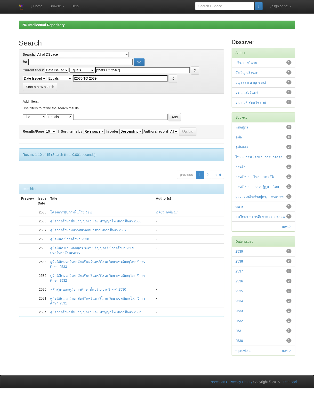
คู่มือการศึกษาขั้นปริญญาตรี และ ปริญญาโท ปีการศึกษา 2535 (95, 221)
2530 (239, 341)
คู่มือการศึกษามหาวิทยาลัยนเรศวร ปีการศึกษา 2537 (88, 230)
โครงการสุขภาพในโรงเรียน (71, 212)
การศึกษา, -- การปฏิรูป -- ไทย (257, 187)
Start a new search (40, 87)
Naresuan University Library (231, 382)
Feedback (290, 382)
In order (112, 131)
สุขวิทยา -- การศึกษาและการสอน (260, 217)
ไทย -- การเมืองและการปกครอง (258, 157)
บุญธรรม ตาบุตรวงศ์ (250, 82)
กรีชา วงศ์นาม (166, 212)
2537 (239, 271)
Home (36, 6)
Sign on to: (281, 6)
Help (75, 6)
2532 (239, 321)
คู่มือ (238, 137)
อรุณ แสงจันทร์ (246, 92)
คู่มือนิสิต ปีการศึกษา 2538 (69, 239)
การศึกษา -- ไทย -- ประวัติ (254, 177)
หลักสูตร (241, 127)
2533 (239, 311)
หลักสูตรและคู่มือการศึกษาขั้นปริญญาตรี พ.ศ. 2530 (88, 289)
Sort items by (71, 131)
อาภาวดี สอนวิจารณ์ (250, 102)
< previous (243, 351)
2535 (239, 291)
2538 (239, 261)
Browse (57, 6)
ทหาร (239, 207)
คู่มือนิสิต (242, 147)
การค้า (240, 167)
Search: (29, 54)
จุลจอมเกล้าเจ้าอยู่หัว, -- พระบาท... (260, 197)
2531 (239, 331)
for (25, 62)
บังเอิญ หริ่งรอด (246, 73)
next (218, 175)
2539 (239, 251)
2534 (239, 301)
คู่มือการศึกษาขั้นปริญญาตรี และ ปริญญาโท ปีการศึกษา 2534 (95, 312)
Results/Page (33, 131)
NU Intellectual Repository (44, 25)
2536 (239, 281)
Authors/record (156, 131)
